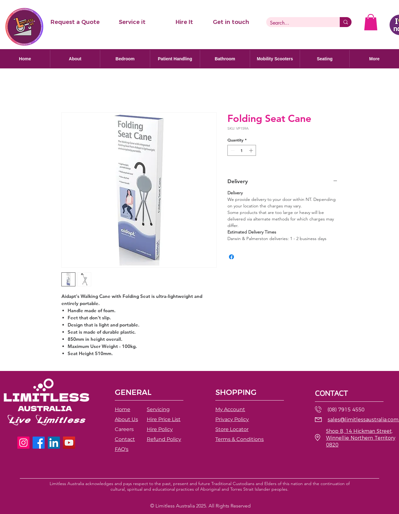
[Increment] (251, 150)
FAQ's (121, 449)
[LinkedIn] (54, 443)
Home (122, 409)
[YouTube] (69, 443)
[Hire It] (184, 22)
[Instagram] (23, 443)
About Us (126, 419)
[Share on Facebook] (231, 257)
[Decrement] (232, 150)
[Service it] (132, 22)
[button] (74, 22)
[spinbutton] (242, 150)
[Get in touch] (230, 22)
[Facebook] (39, 443)
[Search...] (298, 23)
